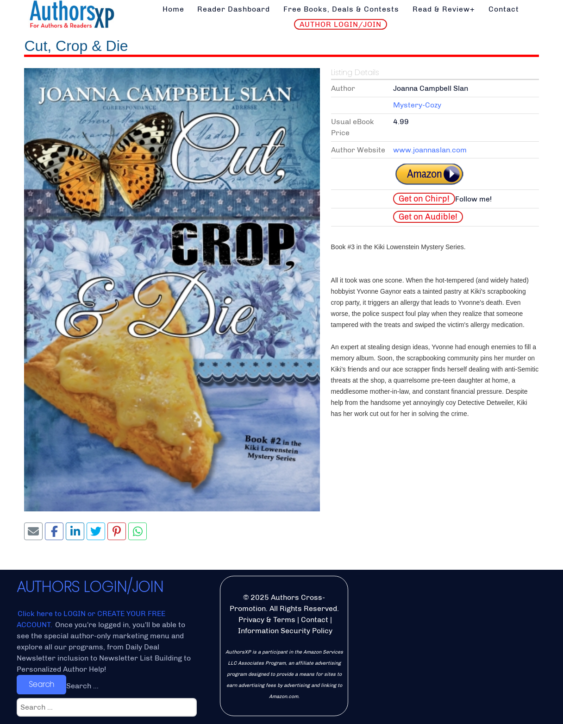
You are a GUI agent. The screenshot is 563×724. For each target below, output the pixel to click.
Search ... (82, 685)
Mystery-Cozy (417, 105)
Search (41, 684)
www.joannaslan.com (430, 149)
